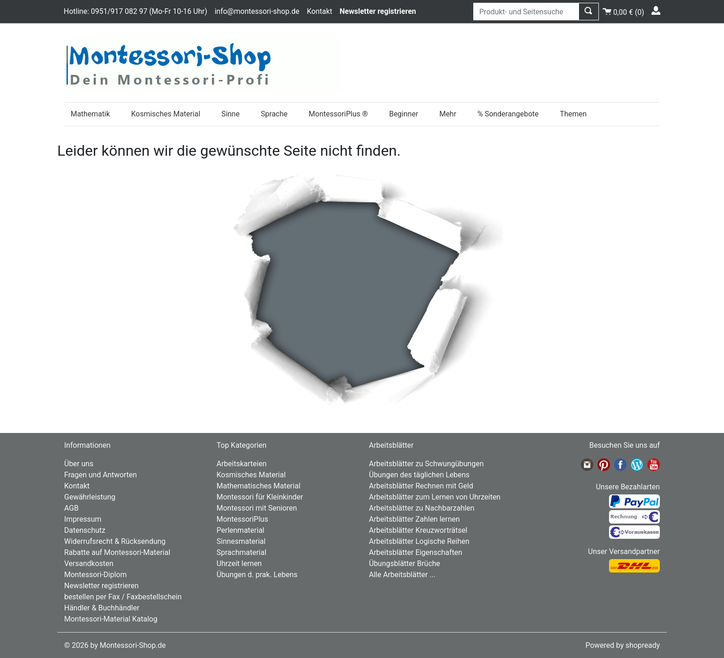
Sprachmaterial (241, 552)
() (623, 11)
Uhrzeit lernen (239, 563)
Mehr (447, 114)
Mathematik (90, 114)
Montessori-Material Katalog (110, 619)
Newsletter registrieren (101, 585)
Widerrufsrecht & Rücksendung (115, 541)
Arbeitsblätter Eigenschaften (415, 552)
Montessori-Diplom (95, 574)
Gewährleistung (89, 497)
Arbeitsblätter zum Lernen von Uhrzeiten (435, 497)
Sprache (274, 114)
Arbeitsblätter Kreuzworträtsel (418, 530)
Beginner (403, 114)
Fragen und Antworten (100, 474)
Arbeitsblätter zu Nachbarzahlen (421, 508)
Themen (573, 114)
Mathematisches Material (259, 485)
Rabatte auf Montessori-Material (117, 552)
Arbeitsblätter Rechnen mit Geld (421, 485)
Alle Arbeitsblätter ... (402, 574)
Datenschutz (84, 530)
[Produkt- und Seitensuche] (526, 11)
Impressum (83, 519)
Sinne (230, 114)
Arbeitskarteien (241, 463)
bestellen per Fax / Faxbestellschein (122, 596)
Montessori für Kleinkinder (260, 497)
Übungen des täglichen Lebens (419, 474)
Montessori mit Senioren (257, 508)
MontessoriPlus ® (338, 114)
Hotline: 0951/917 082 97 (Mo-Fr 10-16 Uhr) (135, 11)
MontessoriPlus (242, 519)
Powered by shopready (622, 645)
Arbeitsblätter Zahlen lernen (414, 519)
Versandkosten (89, 563)
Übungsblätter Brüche (404, 563)
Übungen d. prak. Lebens (257, 574)
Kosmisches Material (165, 114)
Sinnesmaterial (241, 541)
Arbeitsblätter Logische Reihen (419, 541)
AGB (71, 508)
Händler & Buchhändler (101, 607)
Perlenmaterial (240, 530)
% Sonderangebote (508, 114)
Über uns (78, 463)
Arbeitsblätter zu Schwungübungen (426, 463)
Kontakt (319, 11)
